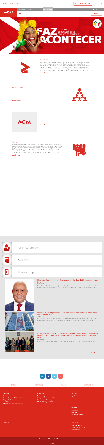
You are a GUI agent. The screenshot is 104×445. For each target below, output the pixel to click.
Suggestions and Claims (78, 427)
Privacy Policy (75, 429)
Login (96, 14)
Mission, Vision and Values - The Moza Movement (17, 398)
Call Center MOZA (76, 426)
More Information (82, 4)
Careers (41, 14)
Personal (22, 9)
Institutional (48, 9)
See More (95, 353)
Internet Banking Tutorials (45, 402)
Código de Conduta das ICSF (45, 398)
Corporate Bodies (8, 400)
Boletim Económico (77, 415)
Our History (6, 396)
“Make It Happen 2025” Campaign (13, 404)
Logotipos (6, 402)
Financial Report (42, 396)
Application (74, 396)
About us (26, 14)
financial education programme (46, 400)
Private (39, 9)
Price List (74, 413)
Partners (54, 14)
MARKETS (47, 14)
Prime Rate (74, 411)
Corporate (31, 9)
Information (34, 14)
